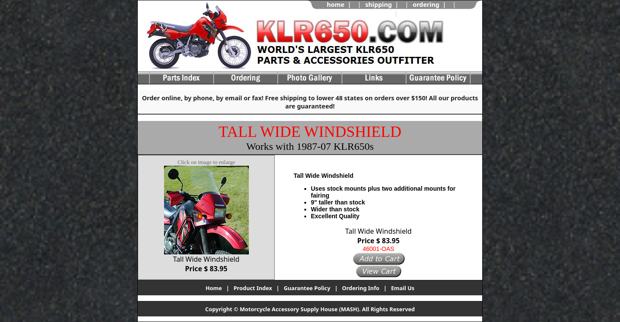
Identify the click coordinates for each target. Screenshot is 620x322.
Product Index (252, 288)
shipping (378, 4)
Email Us (402, 288)
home (335, 4)
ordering (425, 4)
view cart (416, 13)
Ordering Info (360, 288)
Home (213, 288)
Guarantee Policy (307, 288)
